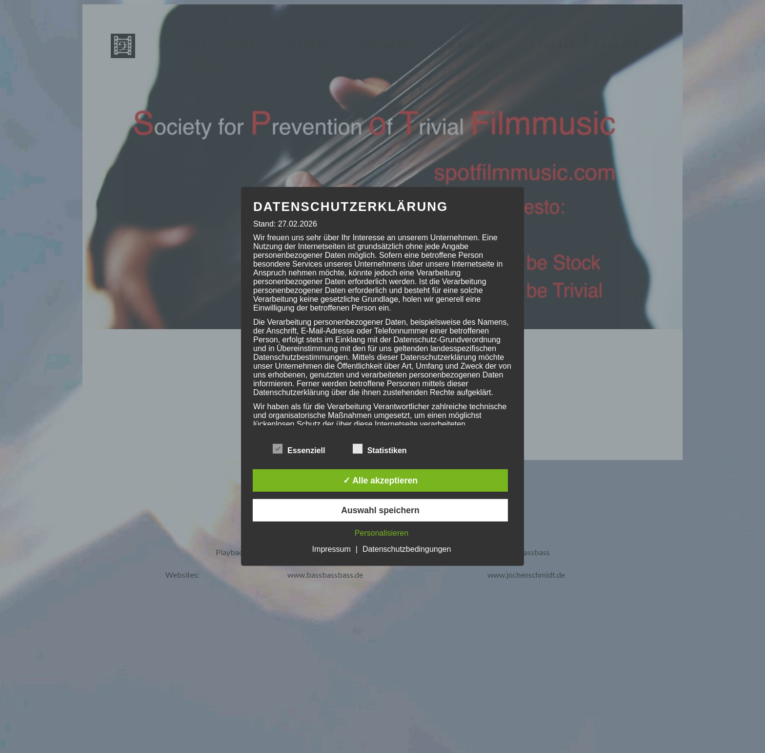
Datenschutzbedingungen (406, 549)
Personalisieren (381, 533)
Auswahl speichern (380, 510)
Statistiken (380, 448)
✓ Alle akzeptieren (380, 480)
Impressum (331, 549)
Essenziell (299, 448)
